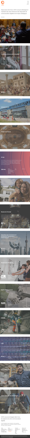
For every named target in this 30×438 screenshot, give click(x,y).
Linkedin (28, 3)
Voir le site (23, 36)
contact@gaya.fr (9, 431)
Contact (28, 1)
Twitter (28, 2)
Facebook (28, 4)
